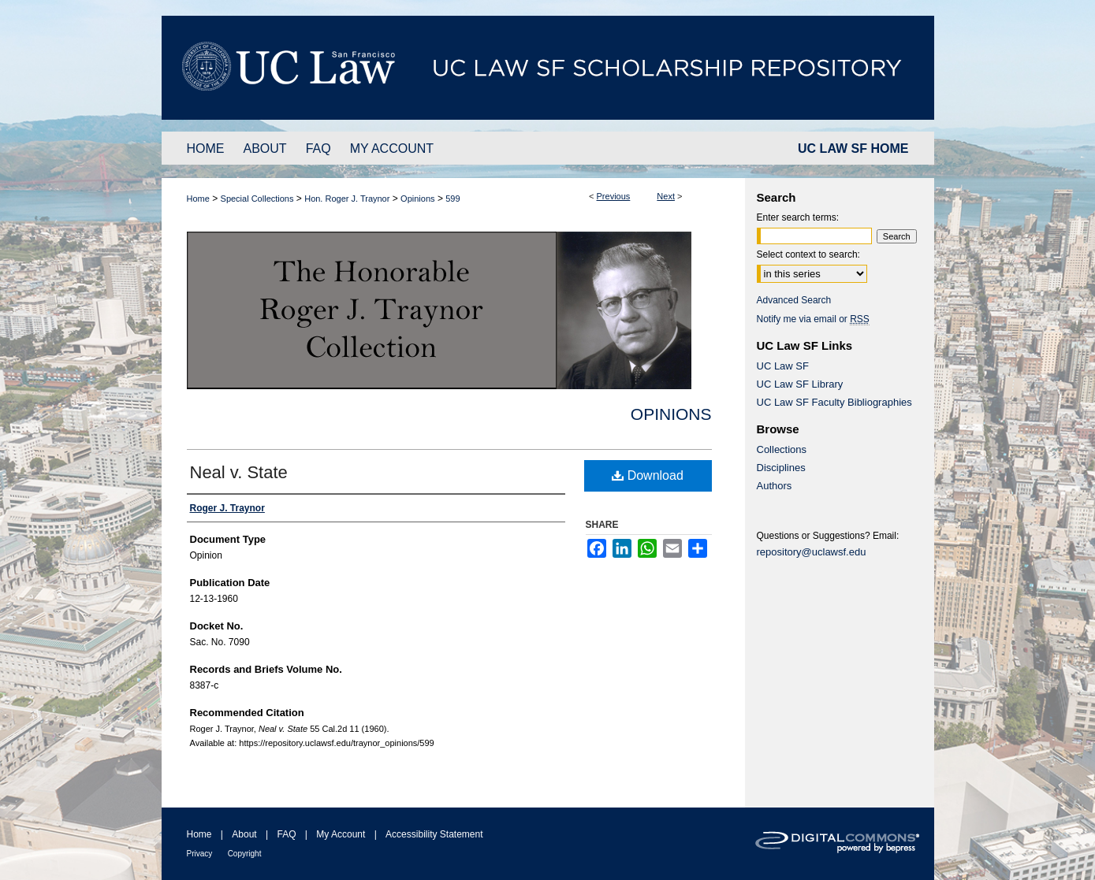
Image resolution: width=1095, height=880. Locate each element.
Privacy (200, 853)
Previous (614, 196)
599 (452, 198)
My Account (340, 834)
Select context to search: (808, 254)
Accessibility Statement (433, 834)
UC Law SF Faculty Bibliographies (834, 402)
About (244, 834)
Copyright (245, 853)
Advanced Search (794, 300)
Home (198, 198)
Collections (782, 449)
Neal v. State (239, 472)
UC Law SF (783, 366)
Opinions (417, 198)
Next (666, 196)
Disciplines (781, 467)
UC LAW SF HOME (853, 148)
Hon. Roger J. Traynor (346, 198)
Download (647, 475)
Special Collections (257, 198)
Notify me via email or (813, 319)
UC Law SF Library (800, 384)
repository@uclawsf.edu (811, 552)
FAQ (286, 834)
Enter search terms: (798, 217)
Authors (774, 486)
